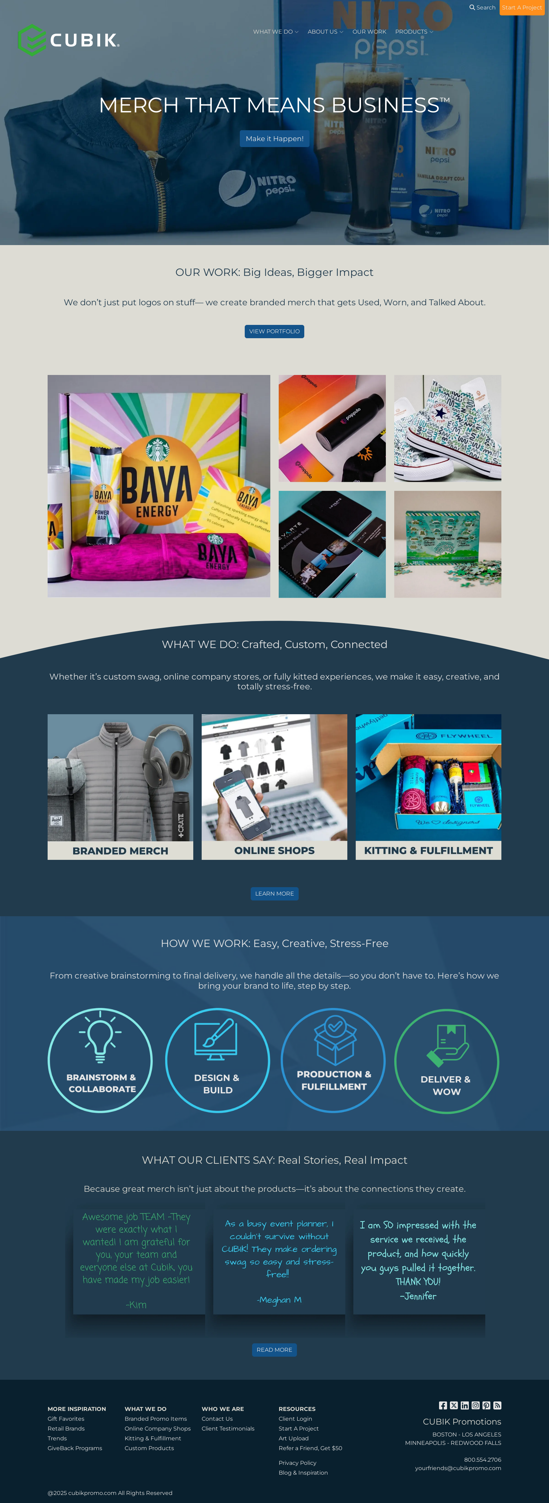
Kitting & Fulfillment (153, 1438)
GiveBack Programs (75, 1448)
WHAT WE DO (276, 32)
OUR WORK (369, 31)
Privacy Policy (298, 1463)
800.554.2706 (482, 1459)
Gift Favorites (66, 1418)
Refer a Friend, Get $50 (310, 1448)
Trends (57, 1438)
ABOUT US (325, 32)
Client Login (295, 1418)
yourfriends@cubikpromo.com (458, 1468)
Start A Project (299, 1428)
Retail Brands (66, 1428)
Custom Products (149, 1448)
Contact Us (217, 1418)
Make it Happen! (275, 138)
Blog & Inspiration (303, 1472)
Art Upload (294, 1438)
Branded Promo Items (156, 1418)
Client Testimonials (228, 1428)
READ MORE (274, 1350)
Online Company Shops (158, 1428)
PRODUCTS (414, 32)
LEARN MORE (274, 893)
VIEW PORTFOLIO (274, 331)
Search (483, 7)
